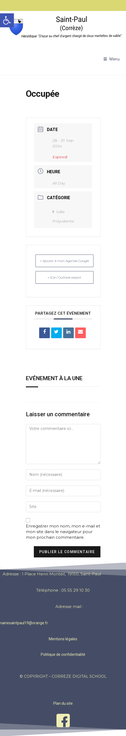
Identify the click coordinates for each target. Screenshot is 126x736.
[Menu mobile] (112, 59)
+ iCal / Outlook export (64, 277)
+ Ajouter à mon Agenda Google (64, 261)
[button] (7, 20)
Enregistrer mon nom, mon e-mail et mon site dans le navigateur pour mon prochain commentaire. (63, 531)
